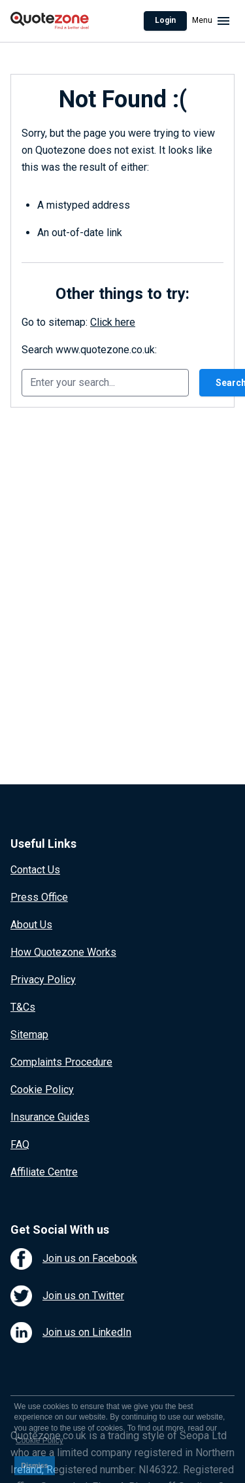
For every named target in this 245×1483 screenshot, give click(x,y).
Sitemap (29, 1034)
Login (165, 20)
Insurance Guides (50, 1117)
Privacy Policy (43, 979)
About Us (31, 924)
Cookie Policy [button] (39, 1440)
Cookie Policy (42, 1089)
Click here (112, 322)
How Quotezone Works (63, 952)
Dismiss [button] (34, 1465)
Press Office (39, 897)
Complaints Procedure (61, 1062)
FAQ (19, 1144)
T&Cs (22, 1007)
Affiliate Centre (44, 1172)
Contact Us (35, 870)
